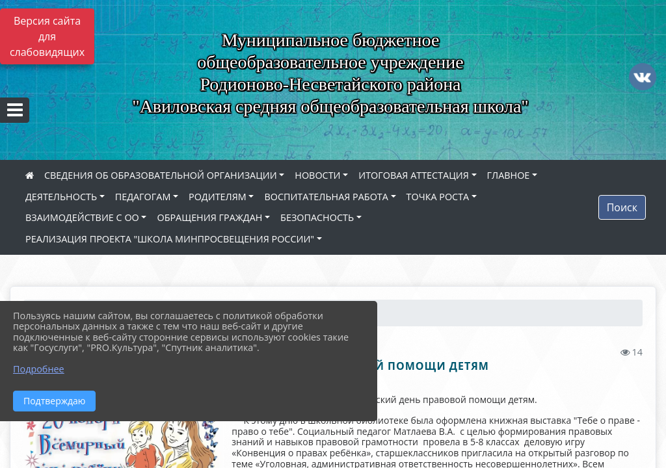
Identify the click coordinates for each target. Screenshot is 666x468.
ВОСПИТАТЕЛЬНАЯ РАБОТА (326, 196)
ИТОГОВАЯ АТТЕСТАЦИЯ (413, 175)
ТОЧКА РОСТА (438, 196)
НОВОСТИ (317, 175)
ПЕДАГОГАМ (143, 196)
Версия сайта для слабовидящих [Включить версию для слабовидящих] (47, 36)
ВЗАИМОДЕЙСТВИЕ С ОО (82, 217)
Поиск (622, 207)
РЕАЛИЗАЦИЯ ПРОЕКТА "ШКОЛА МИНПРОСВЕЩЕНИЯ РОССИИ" (169, 239)
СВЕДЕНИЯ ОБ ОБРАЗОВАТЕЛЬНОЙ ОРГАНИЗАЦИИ (160, 175)
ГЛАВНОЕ (508, 175)
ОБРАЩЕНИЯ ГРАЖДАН (209, 217)
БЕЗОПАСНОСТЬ (317, 217)
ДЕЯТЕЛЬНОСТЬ (61, 196)
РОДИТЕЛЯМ (217, 196)
